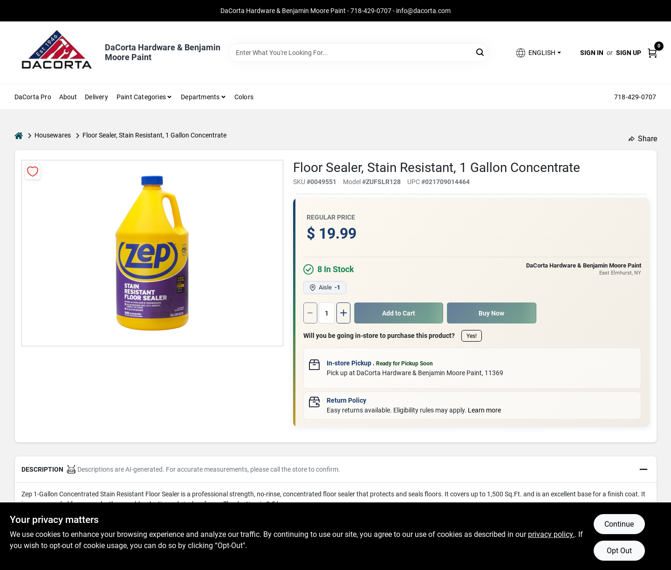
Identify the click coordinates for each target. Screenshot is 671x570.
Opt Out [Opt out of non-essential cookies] (619, 550)
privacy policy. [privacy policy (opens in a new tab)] (551, 534)
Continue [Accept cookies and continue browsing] (619, 524)
